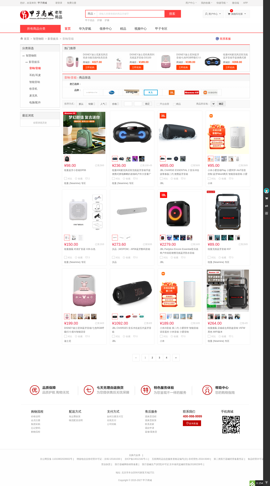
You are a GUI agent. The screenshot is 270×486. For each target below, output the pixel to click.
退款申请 (149, 428)
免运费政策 (74, 416)
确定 (147, 103)
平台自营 (163, 104)
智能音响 (34, 81)
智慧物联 (38, 38)
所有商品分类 (36, 28)
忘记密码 (35, 428)
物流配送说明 (76, 420)
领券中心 (106, 28)
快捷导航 (222, 3)
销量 (90, 104)
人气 (102, 104)
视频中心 (140, 28)
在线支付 (111, 420)
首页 (68, 28)
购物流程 (35, 431)
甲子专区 (161, 28)
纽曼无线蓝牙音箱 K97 (219, 249)
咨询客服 (192, 423)
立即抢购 (89, 67)
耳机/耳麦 (35, 75)
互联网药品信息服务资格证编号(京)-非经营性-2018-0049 (180, 459)
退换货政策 (150, 420)
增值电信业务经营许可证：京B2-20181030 (98, 459)
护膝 (107, 20)
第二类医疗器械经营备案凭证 (229, 459)
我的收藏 (206, 3)
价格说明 (35, 416)
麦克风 (33, 95)
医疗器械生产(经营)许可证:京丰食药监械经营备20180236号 (172, 464)
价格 (114, 104)
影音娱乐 (53, 38)
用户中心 (191, 3)
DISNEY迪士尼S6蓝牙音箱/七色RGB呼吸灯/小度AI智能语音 (188, 57)
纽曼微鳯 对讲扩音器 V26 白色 (79, 249)
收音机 (33, 88)
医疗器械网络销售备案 (126, 464)
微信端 (235, 3)
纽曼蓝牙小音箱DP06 (75, 170)
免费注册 (71, 3)
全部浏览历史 (40, 122)
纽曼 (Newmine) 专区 (75, 183)
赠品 (177, 104)
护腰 (99, 20)
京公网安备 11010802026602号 (56, 459)
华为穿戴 (85, 28)
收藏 (79, 178)
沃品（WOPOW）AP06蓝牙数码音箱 (131, 249)
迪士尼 (67, 341)
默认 (81, 104)
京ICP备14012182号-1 (136, 459)
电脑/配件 (35, 102)
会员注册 (35, 420)
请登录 (58, 3)
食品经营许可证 (256, 459)
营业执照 (105, 464)
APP (245, 3)
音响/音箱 (35, 68)
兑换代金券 (134, 455)
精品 (123, 28)
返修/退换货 (151, 431)
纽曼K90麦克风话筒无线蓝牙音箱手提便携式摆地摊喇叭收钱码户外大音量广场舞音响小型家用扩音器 (131, 174)
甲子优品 (89, 20)
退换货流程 (150, 416)
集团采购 (35, 424)
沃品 (114, 262)
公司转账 (111, 424)
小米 (210, 183)
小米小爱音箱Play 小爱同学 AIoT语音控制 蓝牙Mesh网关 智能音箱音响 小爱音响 (227, 174)
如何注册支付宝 (115, 416)
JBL (162, 183)
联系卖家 (149, 424)
